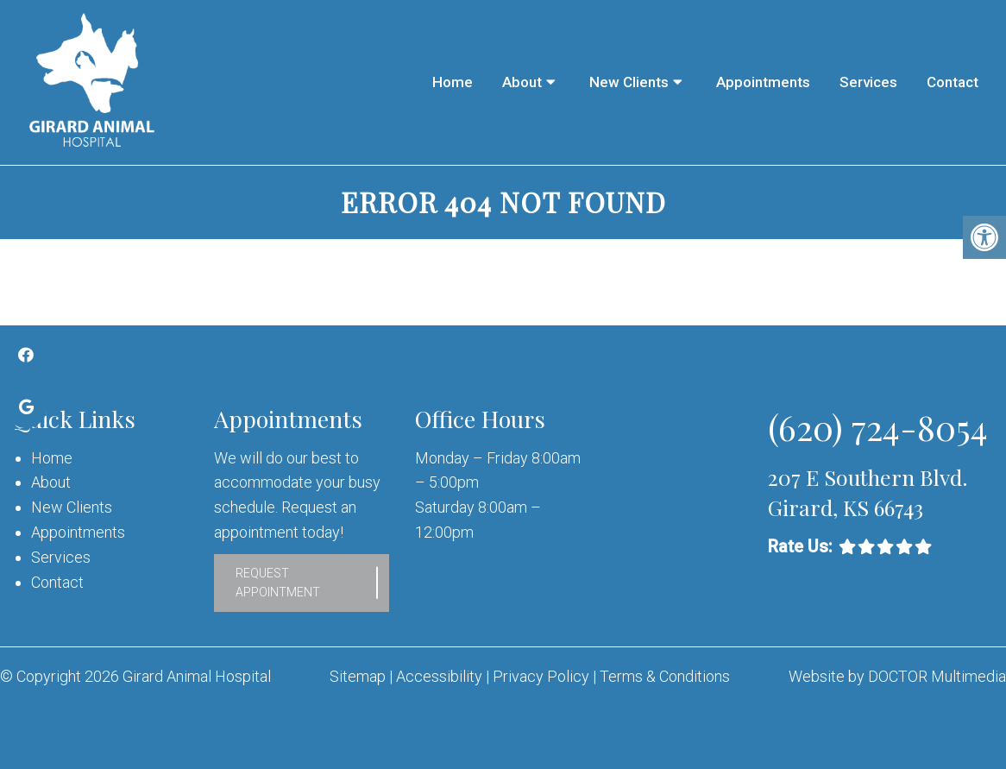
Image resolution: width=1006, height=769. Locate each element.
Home (452, 82)
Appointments (763, 82)
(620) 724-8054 (878, 427)
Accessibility (439, 676)
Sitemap (358, 676)
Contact (952, 82)
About (522, 82)
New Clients (629, 82)
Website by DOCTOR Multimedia (897, 676)
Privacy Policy (543, 676)
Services (868, 82)
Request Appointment (278, 582)
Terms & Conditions (665, 676)
